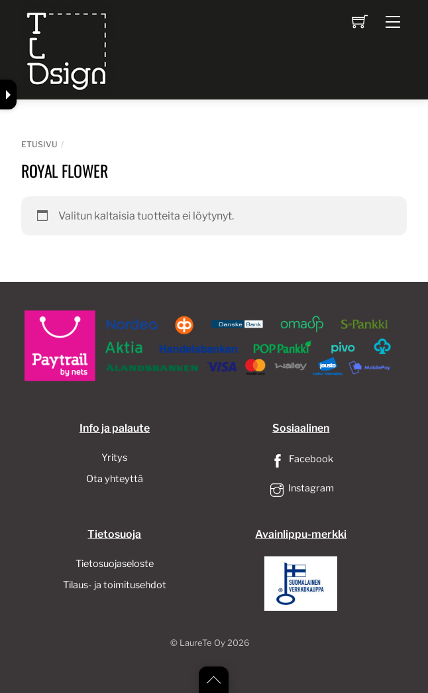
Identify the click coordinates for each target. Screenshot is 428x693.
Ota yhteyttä (114, 479)
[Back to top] (214, 679)
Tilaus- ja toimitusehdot (114, 585)
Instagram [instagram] (301, 488)
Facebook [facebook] (300, 459)
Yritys (114, 458)
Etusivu (39, 144)
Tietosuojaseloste (115, 564)
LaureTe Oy (202, 643)
